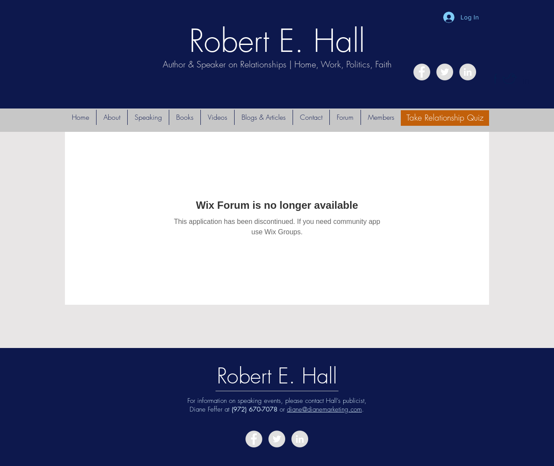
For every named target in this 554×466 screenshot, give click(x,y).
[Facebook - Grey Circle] (421, 72)
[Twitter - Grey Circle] (444, 72)
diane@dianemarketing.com (324, 409)
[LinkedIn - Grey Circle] (467, 72)
